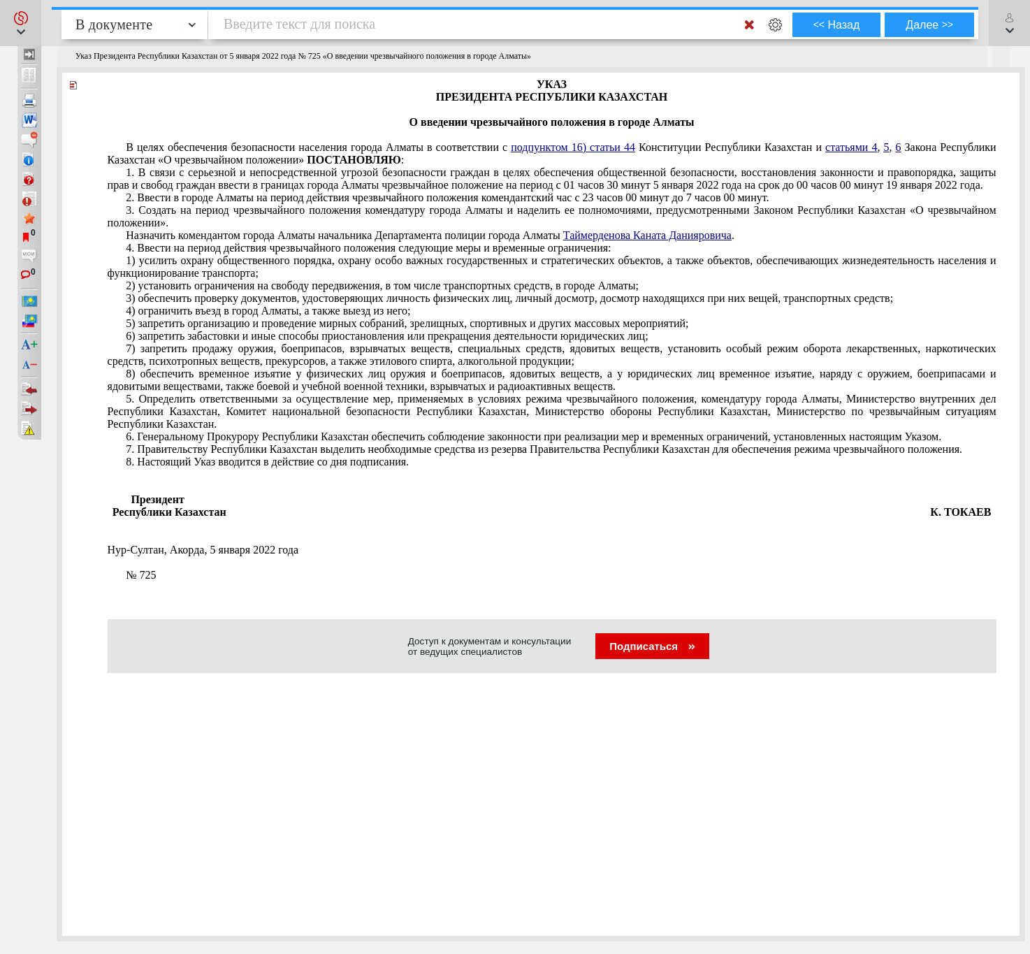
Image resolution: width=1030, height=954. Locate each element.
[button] (20, 23)
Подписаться (652, 646)
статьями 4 (851, 147)
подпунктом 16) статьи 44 (573, 147)
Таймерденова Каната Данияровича (647, 235)
